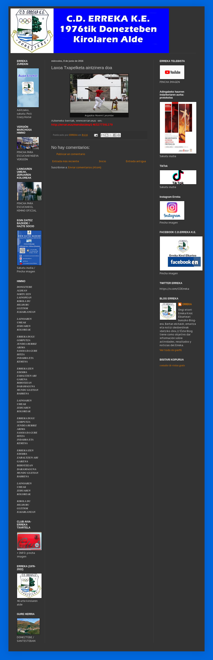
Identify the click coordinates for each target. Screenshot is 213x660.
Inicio (102, 161)
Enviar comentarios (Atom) (84, 167)
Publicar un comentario (71, 154)
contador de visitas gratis (172, 365)
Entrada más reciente (65, 161)
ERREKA (187, 304)
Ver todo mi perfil (171, 350)
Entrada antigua (136, 161)
